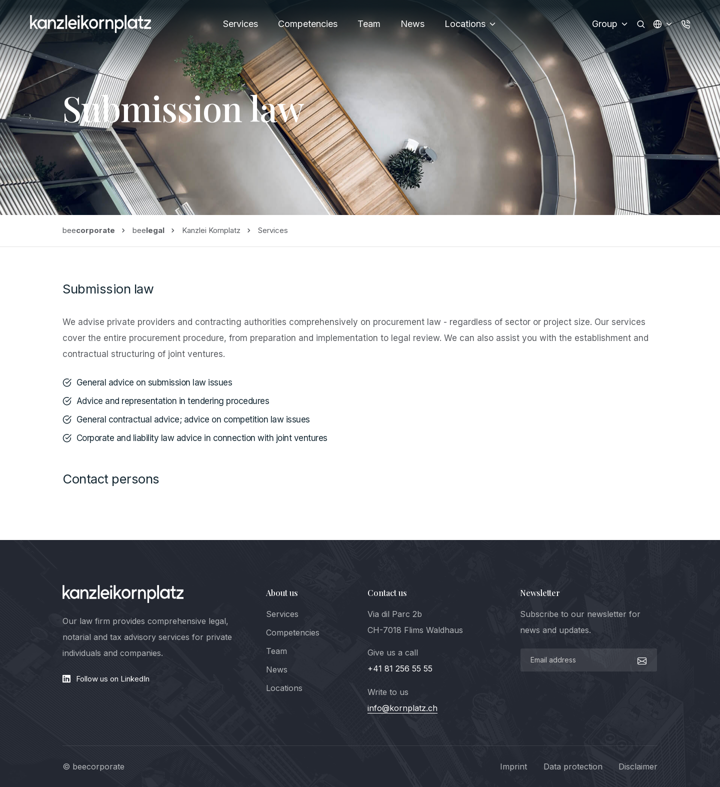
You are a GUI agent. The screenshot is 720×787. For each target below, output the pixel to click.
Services (240, 23)
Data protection (573, 767)
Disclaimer (638, 767)
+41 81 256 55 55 (400, 669)
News (412, 23)
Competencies (308, 23)
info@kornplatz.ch (403, 708)
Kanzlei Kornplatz (211, 230)
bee (88, 230)
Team (369, 23)
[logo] (123, 594)
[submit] (641, 660)
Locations (470, 23)
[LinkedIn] (156, 679)
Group (610, 23)
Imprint (513, 767)
